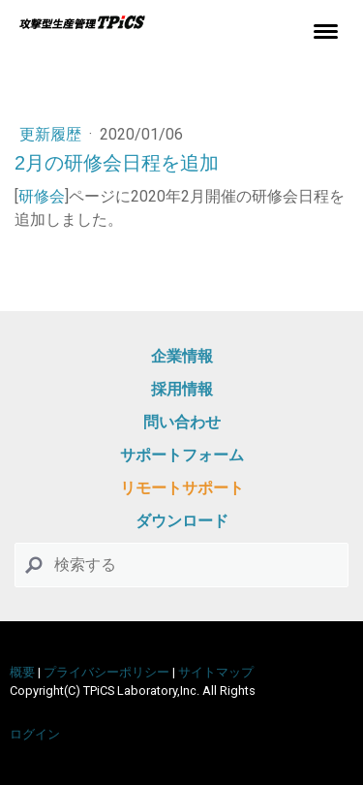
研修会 (41, 196)
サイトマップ (216, 672)
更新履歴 (52, 134)
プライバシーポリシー (106, 672)
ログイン (35, 734)
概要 (22, 672)
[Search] (181, 565)
